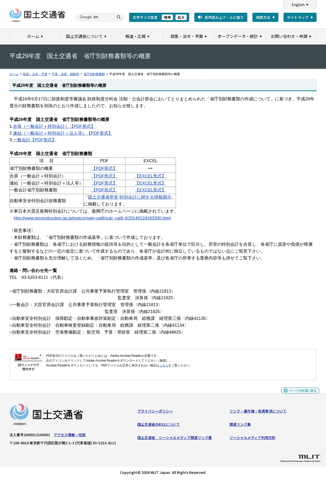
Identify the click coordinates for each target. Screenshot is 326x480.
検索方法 (263, 17)
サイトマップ (297, 17)
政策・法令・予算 (35, 74)
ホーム (14, 74)
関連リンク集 (240, 425)
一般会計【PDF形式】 (34, 140)
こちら (163, 365)
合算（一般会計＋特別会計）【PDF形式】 (54, 126)
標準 (167, 17)
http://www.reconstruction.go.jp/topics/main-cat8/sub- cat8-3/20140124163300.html (92, 218)
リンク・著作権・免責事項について (258, 412)
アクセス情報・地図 (70, 435)
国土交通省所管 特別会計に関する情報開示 (129, 197)
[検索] (94, 17)
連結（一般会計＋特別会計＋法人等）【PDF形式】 (63, 133)
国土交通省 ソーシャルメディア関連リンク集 (174, 438)
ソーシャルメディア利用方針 (252, 438)
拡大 (181, 17)
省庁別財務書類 (94, 74)
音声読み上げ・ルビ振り (224, 17)
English (298, 4)
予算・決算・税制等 (65, 74)
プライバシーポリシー (155, 412)
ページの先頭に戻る (301, 393)
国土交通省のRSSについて (158, 425)
